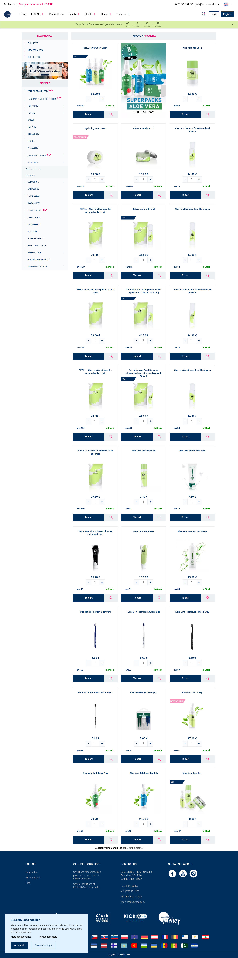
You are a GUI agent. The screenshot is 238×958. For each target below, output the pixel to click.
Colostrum (33, 182)
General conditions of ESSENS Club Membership (86, 886)
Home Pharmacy (36, 238)
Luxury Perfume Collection (44, 99)
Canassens (33, 189)
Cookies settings (43, 945)
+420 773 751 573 (184, 4)
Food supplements (33, 169)
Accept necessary (48, 937)
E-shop (22, 14)
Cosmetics (30, 175)
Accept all (19, 945)
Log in (214, 14)
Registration (32, 872)
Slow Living (34, 203)
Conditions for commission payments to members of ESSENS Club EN (87, 875)
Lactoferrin (34, 224)
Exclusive (33, 43)
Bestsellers (34, 57)
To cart (89, 114)
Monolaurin (34, 217)
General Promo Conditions (108, 848)
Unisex (31, 120)
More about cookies (21, 937)
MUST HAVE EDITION (39, 156)
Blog (28, 883)
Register (227, 14)
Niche (30, 141)
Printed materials (37, 266)
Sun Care (32, 231)
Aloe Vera (33, 162)
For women (33, 106)
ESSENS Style (34, 252)
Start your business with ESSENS (36, 4)
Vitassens (33, 148)
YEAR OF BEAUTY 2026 (40, 91)
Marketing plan (33, 877)
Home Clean (34, 196)
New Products (35, 50)
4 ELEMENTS (33, 134)
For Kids (32, 127)
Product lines (56, 14)
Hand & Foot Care (37, 245)
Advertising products (39, 259)
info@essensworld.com (208, 4)
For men (32, 113)
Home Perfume (37, 211)
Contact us (9, 4)
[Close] (232, 24)
